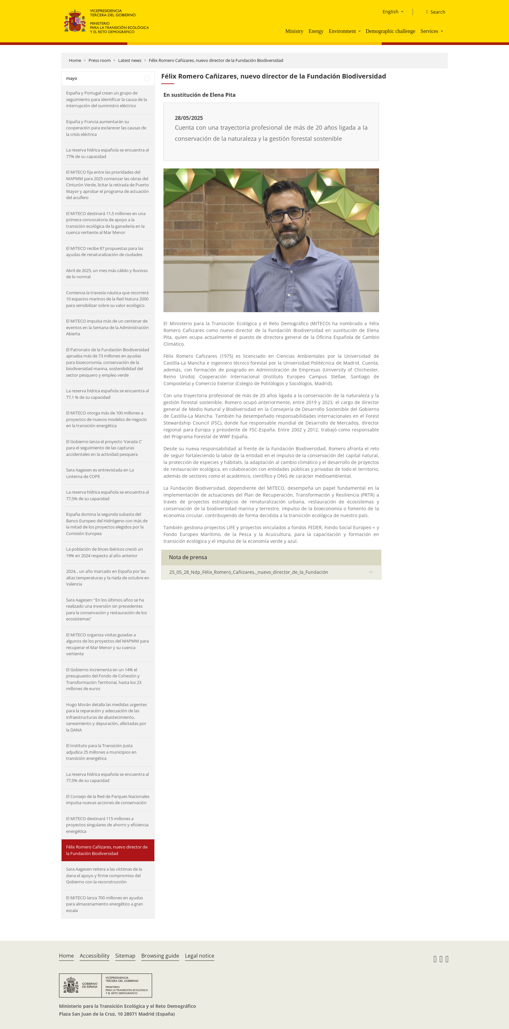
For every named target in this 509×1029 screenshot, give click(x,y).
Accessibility (94, 955)
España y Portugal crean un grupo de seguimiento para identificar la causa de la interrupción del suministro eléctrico (106, 99)
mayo (71, 78)
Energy (315, 31)
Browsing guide (160, 955)
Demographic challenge (390, 31)
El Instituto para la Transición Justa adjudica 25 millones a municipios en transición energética (101, 752)
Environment (342, 31)
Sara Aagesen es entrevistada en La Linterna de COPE (100, 473)
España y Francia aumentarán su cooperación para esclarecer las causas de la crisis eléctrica (106, 128)
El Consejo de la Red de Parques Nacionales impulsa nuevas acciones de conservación (107, 799)
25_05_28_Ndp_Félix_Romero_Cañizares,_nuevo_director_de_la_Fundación (248, 572)
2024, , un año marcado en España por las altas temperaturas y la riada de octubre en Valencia (107, 577)
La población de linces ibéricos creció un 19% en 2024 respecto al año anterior (104, 552)
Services (429, 31)
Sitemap (125, 955)
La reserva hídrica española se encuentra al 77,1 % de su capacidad (107, 394)
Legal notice (199, 955)
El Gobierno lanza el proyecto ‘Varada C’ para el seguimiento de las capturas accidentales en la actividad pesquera (104, 448)
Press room (100, 60)
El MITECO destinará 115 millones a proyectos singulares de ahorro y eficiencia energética (107, 825)
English (391, 11)
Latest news (129, 60)
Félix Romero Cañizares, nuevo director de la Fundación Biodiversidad (216, 60)
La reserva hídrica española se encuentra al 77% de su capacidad (107, 153)
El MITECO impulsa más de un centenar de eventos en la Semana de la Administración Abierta (107, 327)
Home (75, 60)
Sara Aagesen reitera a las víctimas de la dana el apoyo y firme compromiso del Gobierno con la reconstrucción (104, 875)
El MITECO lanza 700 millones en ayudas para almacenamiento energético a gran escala (104, 904)
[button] (360, 31)
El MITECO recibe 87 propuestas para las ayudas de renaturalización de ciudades (104, 251)
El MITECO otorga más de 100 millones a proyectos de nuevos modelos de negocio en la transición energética (106, 419)
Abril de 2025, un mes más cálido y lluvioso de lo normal (107, 274)
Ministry (294, 31)
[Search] (433, 12)
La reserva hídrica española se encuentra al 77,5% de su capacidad (107, 495)
